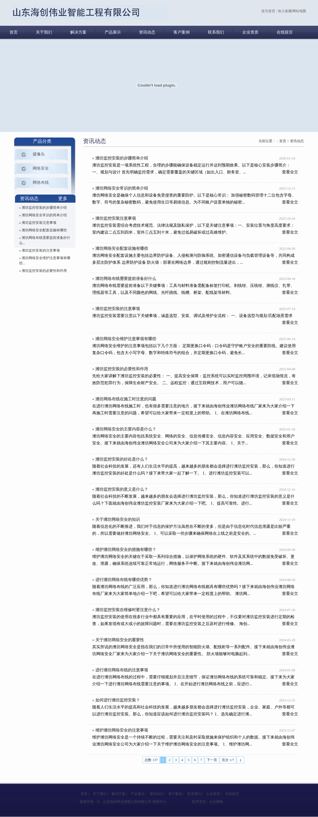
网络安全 (41, 168)
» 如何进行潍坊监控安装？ (116, 700)
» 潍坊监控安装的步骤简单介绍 (43, 208)
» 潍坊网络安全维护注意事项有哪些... (44, 260)
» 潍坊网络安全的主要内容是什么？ (124, 429)
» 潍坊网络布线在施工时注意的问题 (124, 399)
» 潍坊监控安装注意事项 (37, 223)
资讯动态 (147, 32)
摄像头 (39, 154)
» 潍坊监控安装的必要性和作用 (43, 271)
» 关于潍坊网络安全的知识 (116, 519)
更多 (62, 198)
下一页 (212, 760)
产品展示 (113, 32)
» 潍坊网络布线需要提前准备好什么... (44, 240)
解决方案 (78, 32)
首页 (14, 32)
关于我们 (44, 32)
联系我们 (216, 32)
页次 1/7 (228, 760)
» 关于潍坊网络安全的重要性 (118, 640)
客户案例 (181, 32)
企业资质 (250, 32)
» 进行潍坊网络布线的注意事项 (120, 670)
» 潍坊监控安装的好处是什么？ (120, 459)
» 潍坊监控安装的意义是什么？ (120, 489)
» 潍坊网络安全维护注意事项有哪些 (124, 339)
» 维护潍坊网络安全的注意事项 (120, 730)
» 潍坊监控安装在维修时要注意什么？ (126, 610)
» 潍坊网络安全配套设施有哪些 (43, 230)
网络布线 (41, 182)
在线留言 (285, 32)
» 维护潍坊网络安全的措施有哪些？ (124, 549)
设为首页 (268, 11)
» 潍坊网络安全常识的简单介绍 (43, 215)
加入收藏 (285, 11)
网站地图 (299, 11)
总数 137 (151, 760)
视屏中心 (159, 802)
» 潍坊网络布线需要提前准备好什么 (124, 278)
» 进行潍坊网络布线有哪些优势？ (122, 580)
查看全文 (290, 172)
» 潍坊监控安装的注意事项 (39, 250)
